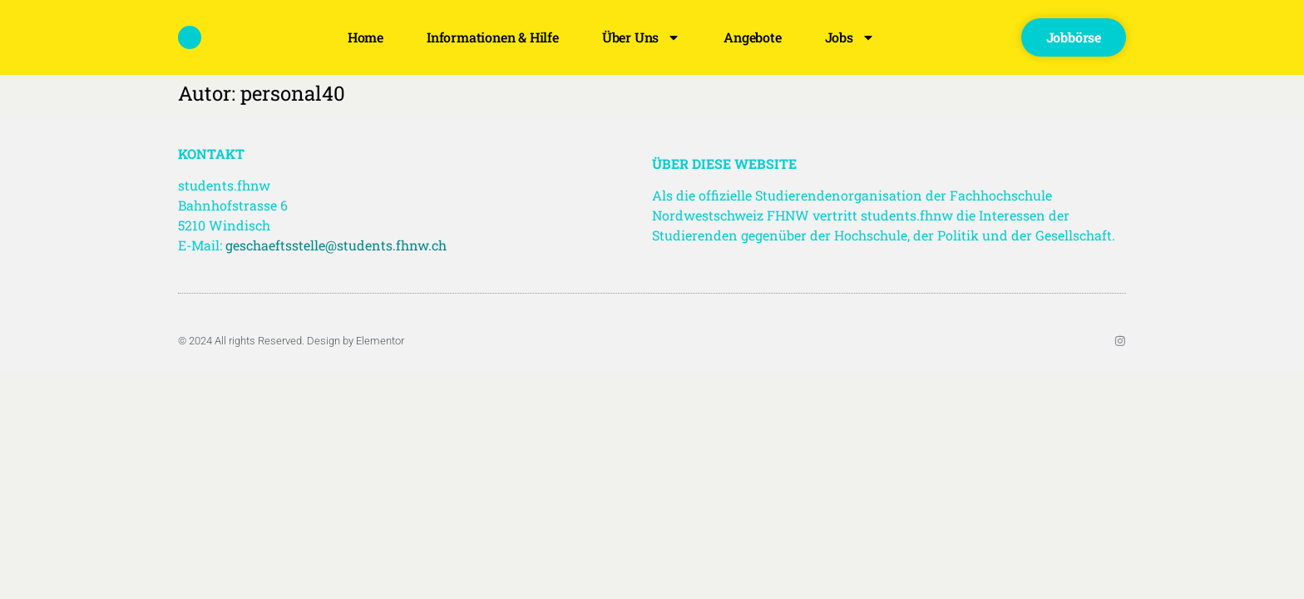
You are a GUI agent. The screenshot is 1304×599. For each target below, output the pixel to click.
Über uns (641, 37)
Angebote (752, 37)
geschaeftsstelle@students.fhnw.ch (336, 245)
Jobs (850, 37)
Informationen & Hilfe (493, 37)
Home (365, 37)
